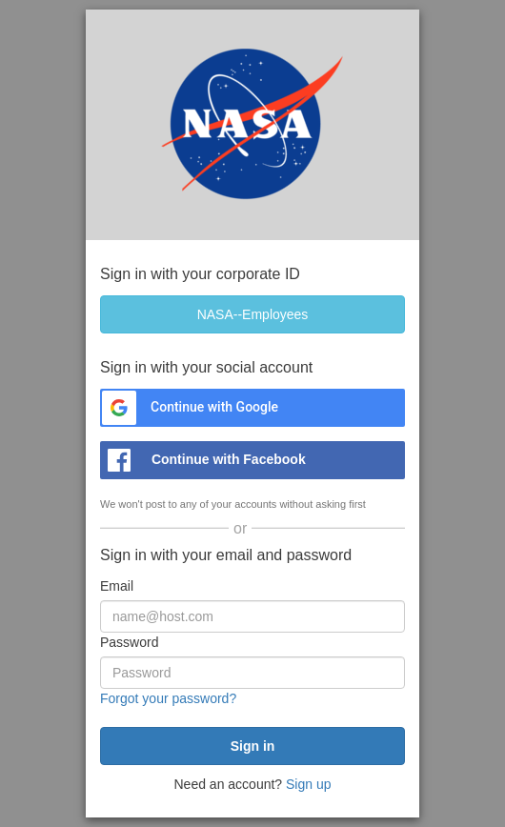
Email (116, 586)
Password (129, 642)
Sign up (308, 784)
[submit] (252, 746)
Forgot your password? (168, 698)
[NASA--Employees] (252, 314)
